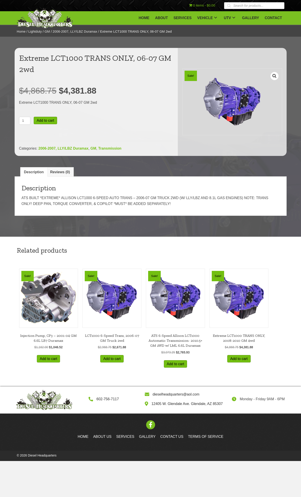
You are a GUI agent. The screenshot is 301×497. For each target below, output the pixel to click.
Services (125, 437)
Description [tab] (34, 172)
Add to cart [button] (48, 359)
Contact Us (171, 437)
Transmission (109, 148)
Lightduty (35, 31)
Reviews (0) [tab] (60, 172)
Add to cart (45, 120)
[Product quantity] (25, 121)
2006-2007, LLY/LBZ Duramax (75, 31)
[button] (215, 17)
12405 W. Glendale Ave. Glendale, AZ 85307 (187, 404)
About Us (102, 437)
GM (47, 31)
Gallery (147, 437)
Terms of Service (205, 437)
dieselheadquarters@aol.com (176, 394)
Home (21, 31)
